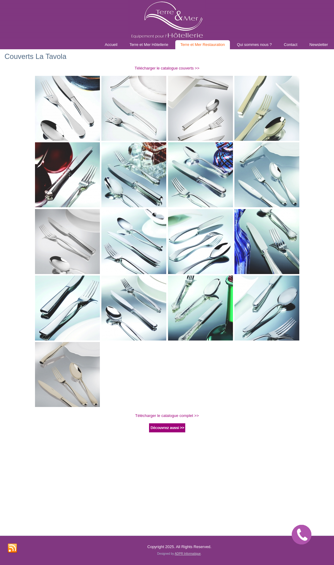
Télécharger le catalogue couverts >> (167, 68)
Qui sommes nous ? (254, 44)
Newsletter (319, 44)
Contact (290, 44)
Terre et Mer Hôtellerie (148, 44)
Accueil (111, 44)
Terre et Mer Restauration (202, 44)
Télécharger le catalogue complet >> (167, 415)
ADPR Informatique (188, 461)
